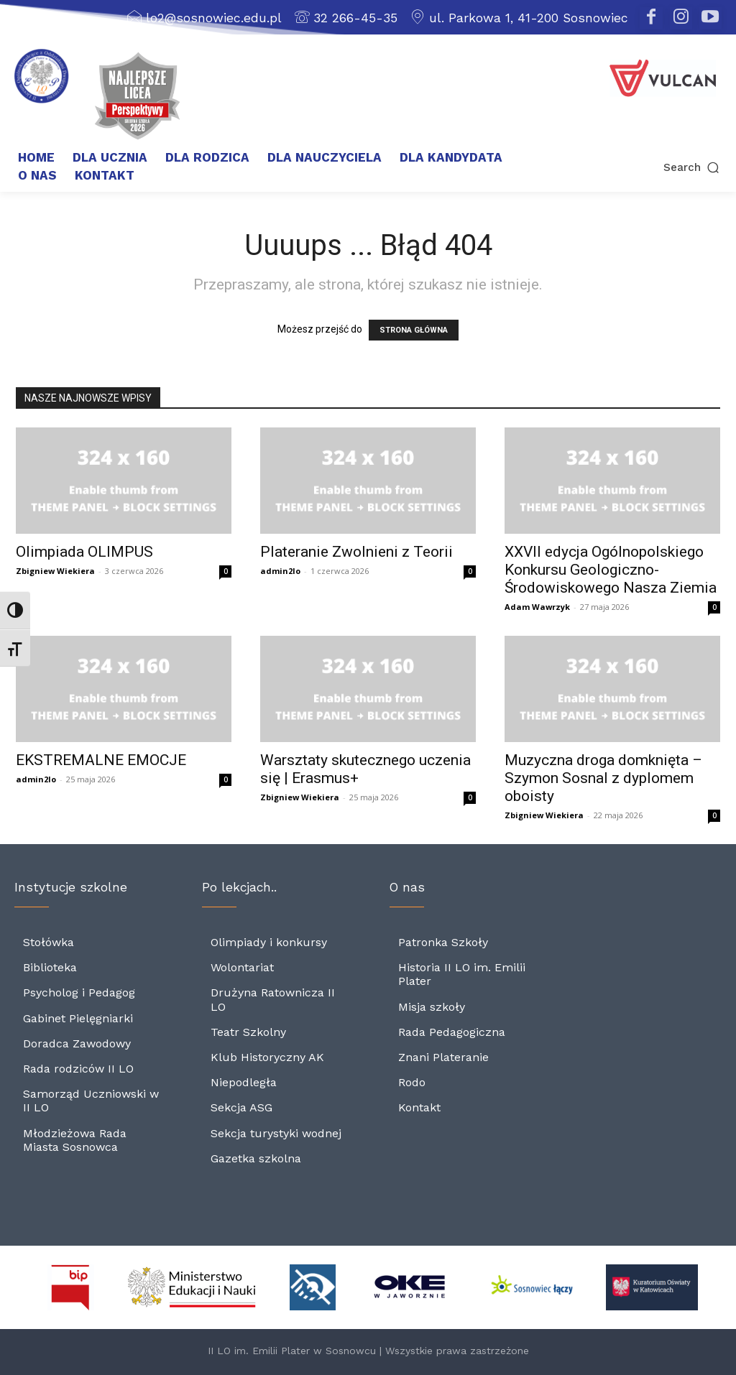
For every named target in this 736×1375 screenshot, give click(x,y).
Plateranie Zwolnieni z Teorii (356, 551)
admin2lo (280, 570)
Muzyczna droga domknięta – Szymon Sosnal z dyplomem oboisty (603, 778)
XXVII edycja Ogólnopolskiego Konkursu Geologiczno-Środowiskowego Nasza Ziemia (611, 569)
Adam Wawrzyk (537, 606)
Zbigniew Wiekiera (55, 570)
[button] (655, 167)
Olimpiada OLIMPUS (84, 551)
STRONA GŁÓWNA (414, 330)
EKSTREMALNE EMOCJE (101, 760)
